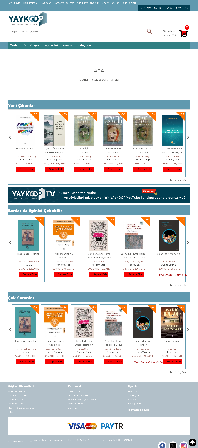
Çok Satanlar (21, 298)
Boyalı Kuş (28, 254)
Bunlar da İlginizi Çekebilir (35, 211)
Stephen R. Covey (99, 261)
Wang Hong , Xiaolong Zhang (58, 156)
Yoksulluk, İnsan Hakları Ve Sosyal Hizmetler (142, 345)
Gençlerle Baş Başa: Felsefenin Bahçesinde (113, 345)
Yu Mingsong (84, 156)
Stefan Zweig (113, 156)
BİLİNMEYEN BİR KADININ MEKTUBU (143, 152)
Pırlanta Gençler (54, 148)
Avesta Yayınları (172, 352)
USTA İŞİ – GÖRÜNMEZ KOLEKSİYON (113, 152)
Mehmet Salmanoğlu (63, 261)
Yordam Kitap (113, 159)
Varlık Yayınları (99, 265)
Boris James (172, 349)
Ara (149, 31)
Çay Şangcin (25, 156)
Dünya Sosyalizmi (25, 148)
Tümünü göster (178, 180)
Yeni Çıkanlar (21, 105)
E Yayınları (28, 265)
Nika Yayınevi (169, 265)
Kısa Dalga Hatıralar (63, 254)
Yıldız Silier (134, 261)
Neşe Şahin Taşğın (169, 261)
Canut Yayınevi (25, 159)
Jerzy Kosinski (28, 261)
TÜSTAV (63, 265)
